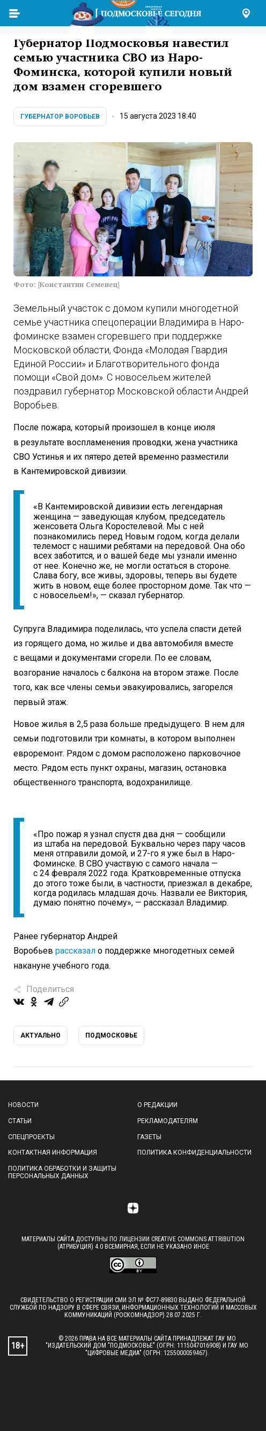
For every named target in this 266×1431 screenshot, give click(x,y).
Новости (23, 1105)
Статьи (20, 1121)
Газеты (149, 1137)
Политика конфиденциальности (194, 1152)
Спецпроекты (31, 1137)
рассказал (75, 951)
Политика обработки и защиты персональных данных (62, 1172)
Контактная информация (52, 1152)
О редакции (157, 1105)
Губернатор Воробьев (60, 116)
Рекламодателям (167, 1121)
